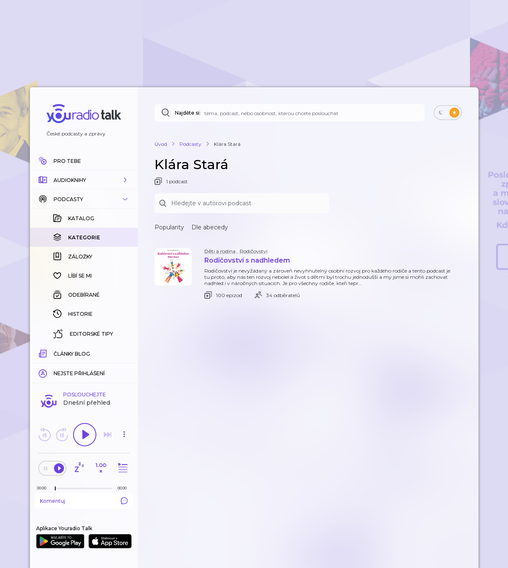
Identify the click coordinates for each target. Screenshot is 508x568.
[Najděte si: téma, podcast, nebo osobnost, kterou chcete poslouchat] (290, 112)
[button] (84, 179)
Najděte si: (188, 113)
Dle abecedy (209, 227)
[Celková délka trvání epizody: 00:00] (124, 488)
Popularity (169, 227)
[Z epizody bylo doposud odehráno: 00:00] (43, 488)
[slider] (55, 489)
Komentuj (84, 500)
